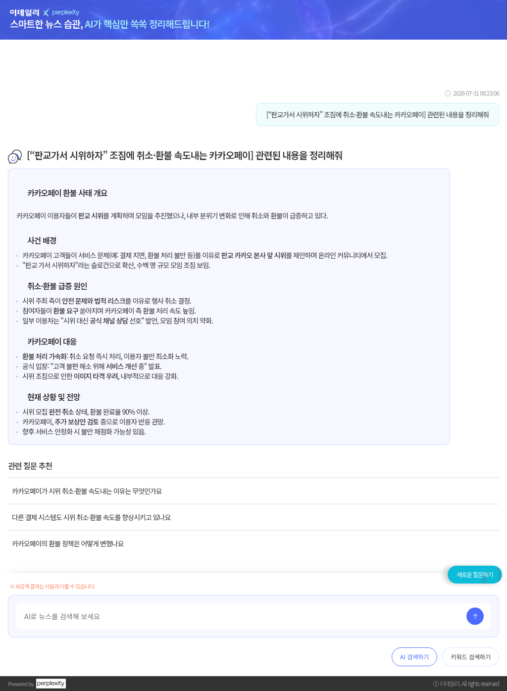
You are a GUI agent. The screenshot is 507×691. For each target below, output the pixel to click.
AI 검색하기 (414, 656)
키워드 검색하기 (471, 656)
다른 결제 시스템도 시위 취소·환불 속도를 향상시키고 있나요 (91, 517)
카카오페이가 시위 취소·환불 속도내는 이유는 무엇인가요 (87, 491)
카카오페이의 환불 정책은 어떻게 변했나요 (68, 543)
